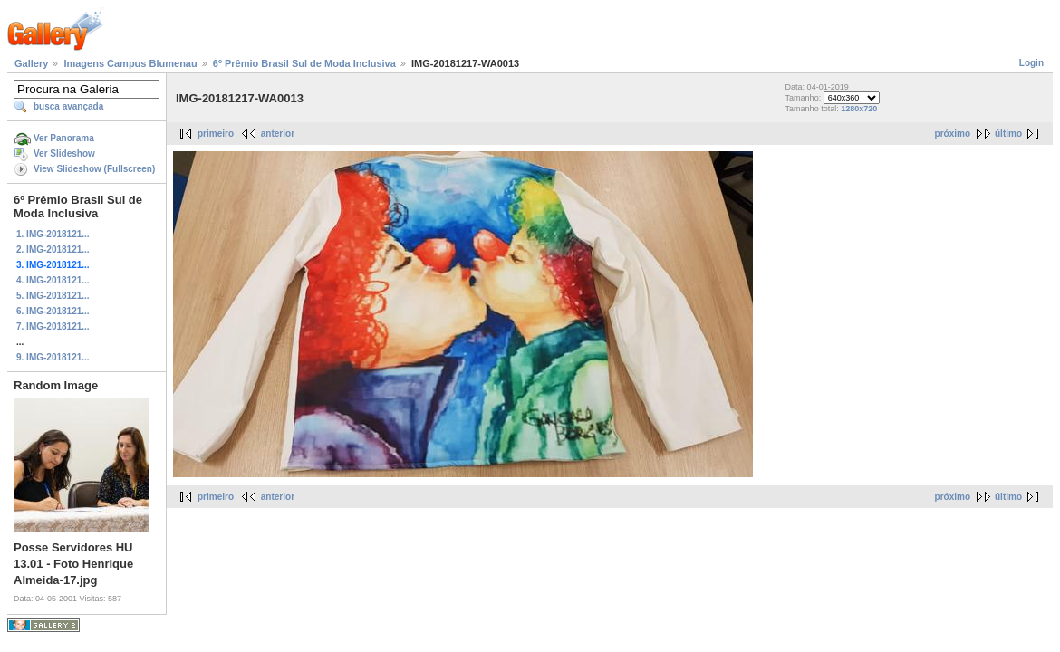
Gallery (31, 63)
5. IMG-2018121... (53, 296)
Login (1031, 63)
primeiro (216, 134)
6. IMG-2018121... (53, 311)
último (1008, 134)
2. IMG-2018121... (53, 249)
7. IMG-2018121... (53, 326)
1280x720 (859, 108)
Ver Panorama (64, 138)
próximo (952, 134)
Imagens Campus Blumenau (130, 63)
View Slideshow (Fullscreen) (94, 169)
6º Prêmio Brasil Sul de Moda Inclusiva (304, 63)
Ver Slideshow (64, 153)
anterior (277, 134)
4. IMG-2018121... (53, 280)
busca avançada (68, 106)
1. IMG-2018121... (53, 234)
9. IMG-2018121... (53, 357)
